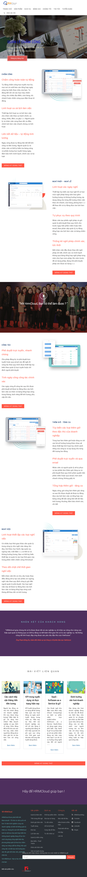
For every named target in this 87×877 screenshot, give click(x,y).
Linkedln (77, 826)
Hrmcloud (7, 1)
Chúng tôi (47, 9)
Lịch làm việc (35, 833)
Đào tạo (33, 830)
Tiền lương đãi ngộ (37, 818)
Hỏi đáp (60, 832)
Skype (76, 830)
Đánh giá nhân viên (37, 822)
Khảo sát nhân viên (37, 847)
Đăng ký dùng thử (17, 58)
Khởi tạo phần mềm (50, 815)
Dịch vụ (27, 9)
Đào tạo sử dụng (49, 818)
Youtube (77, 818)
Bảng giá (37, 9)
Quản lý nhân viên (36, 815)
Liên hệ (60, 836)
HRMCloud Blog (79, 815)
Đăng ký (71, 857)
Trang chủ (7, 9)
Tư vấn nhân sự (49, 833)
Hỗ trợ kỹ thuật (49, 826)
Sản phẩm (18, 9)
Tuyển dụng (67, 9)
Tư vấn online (48, 822)
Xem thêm (11, 745)
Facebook (77, 822)
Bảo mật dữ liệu (63, 818)
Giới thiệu (61, 815)
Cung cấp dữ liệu (49, 830)
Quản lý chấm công (37, 837)
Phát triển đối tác (63, 828)
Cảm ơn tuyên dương (37, 851)
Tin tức (57, 9)
